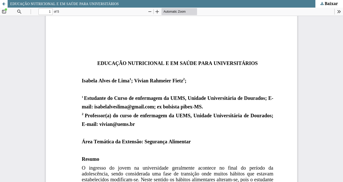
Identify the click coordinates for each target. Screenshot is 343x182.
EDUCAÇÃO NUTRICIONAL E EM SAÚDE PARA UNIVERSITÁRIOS (64, 3)
